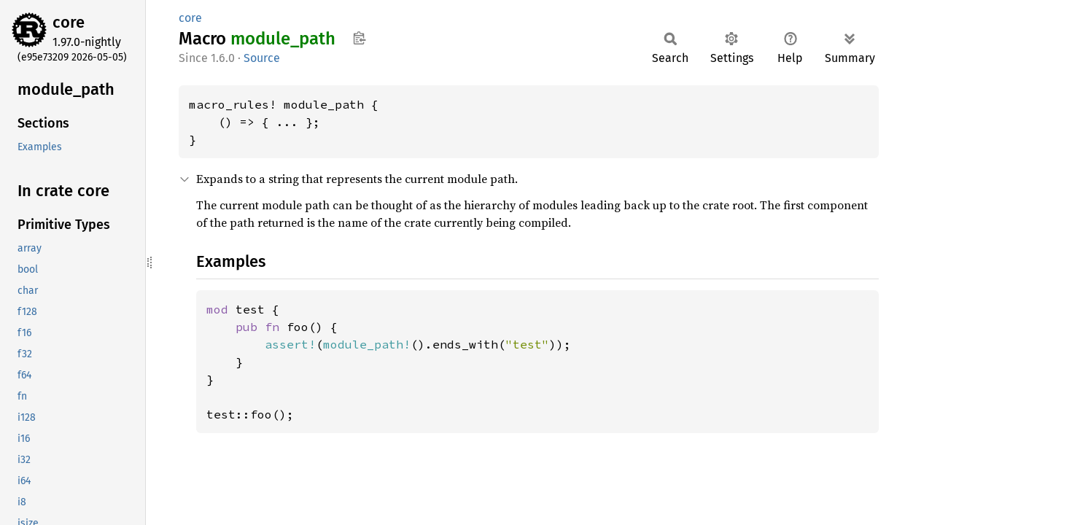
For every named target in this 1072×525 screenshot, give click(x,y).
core (69, 22)
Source (262, 58)
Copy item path (359, 38)
